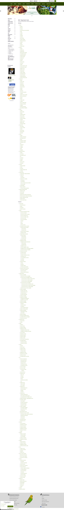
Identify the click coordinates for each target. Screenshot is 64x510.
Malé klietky (22, 312)
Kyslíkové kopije (22, 198)
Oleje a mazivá (22, 161)
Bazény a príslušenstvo (23, 481)
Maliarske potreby (22, 114)
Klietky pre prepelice (23, 433)
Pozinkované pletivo (24, 341)
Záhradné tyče (22, 51)
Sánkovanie (21, 485)
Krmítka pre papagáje (23, 295)
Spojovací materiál (22, 118)
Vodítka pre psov (22, 382)
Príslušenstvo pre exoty (23, 318)
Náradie (21, 26)
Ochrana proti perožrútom (24, 266)
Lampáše (21, 101)
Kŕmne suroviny (23, 224)
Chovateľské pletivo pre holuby (24, 356)
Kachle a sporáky (22, 127)
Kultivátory (21, 157)
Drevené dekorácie (23, 470)
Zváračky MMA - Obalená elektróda (25, 173)
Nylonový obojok (23, 389)
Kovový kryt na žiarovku (24, 269)
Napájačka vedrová (23, 245)
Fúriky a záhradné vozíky (23, 65)
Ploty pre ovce (22, 452)
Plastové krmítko (23, 235)
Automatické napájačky (24, 407)
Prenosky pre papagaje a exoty (24, 315)
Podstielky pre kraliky (23, 333)
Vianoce (21, 97)
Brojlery (21, 206)
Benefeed (22, 264)
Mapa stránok (44, 503)
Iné (21, 381)
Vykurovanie (28, 3)
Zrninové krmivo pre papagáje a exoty (26, 277)
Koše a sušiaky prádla (23, 102)
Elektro (32, 3)
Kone (21, 222)
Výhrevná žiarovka (23, 270)
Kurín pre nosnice (23, 253)
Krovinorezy (22, 153)
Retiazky (22, 390)
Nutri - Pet (22, 374)
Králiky (20, 323)
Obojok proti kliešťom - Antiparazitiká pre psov (26, 398)
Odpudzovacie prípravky (24, 415)
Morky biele (21, 207)
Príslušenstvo (22, 193)
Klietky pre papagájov (23, 310)
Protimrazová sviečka (12, 75)
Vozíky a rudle (22, 81)
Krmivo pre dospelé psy (23, 358)
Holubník (21, 345)
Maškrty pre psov (22, 373)
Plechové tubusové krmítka (25, 231)
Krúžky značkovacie (23, 293)
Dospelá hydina (24, 237)
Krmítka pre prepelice (23, 437)
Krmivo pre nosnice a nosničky (25, 214)
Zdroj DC (22, 176)
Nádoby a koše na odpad (23, 94)
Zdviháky (21, 35)
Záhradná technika (38, 3)
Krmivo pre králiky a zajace (24, 216)
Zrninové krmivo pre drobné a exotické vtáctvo (28, 278)
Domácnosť (20, 3)
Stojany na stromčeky (24, 462)
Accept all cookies (10, 506)
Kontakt (43, 498)
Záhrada (15, 3)
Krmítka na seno (22, 448)
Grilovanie (21, 63)
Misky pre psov (23, 410)
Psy (19, 357)
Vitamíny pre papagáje (23, 302)
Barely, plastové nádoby (23, 52)
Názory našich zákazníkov (45, 501)
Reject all (10, 508)
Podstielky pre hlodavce (23, 424)
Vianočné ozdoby (22, 464)
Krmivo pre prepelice (24, 219)
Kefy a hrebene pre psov (23, 411)
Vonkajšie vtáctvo (21, 319)
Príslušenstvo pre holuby (23, 353)
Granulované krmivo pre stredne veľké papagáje (28, 285)
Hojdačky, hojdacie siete (23, 169)
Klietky (21, 431)
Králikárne (21, 324)
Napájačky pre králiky (23, 328)
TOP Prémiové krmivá (24, 364)
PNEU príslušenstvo (23, 40)
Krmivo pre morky (23, 218)
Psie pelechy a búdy (23, 419)
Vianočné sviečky (22, 477)
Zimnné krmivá (22, 320)
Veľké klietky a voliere (24, 311)
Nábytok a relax (22, 68)
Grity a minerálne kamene (24, 307)
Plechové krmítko (23, 239)
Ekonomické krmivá (23, 360)
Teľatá (22, 223)
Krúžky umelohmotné (24, 294)
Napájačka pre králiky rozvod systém (26, 331)
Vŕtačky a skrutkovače (23, 136)
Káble (21, 148)
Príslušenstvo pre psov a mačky (24, 412)
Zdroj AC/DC (22, 177)
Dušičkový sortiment (11, 41)
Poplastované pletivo (24, 343)
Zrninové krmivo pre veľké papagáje (27, 281)
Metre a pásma (22, 115)
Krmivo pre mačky (22, 368)
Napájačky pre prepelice (23, 439)
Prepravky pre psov (22, 420)
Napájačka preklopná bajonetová (25, 241)
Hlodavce (12, 29)
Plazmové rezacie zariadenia (25, 188)
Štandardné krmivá (23, 361)
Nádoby (21, 88)
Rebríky (21, 80)
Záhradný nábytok (22, 165)
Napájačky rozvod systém (24, 299)
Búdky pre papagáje (23, 314)
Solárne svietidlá (22, 72)
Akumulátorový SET (23, 138)
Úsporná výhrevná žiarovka (25, 272)
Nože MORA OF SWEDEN (23, 107)
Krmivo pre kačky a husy (24, 215)
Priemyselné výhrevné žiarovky (24, 268)
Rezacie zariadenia (22, 186)
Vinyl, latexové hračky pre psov (25, 395)
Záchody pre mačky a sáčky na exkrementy (27, 414)
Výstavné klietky (23, 435)
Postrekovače (22, 57)
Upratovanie (22, 84)
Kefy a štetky (22, 126)
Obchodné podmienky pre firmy (14, 498)
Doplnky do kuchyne (23, 106)
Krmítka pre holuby (23, 349)
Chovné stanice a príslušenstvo (24, 339)
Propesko (22, 377)
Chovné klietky (23, 436)
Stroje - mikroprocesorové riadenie (26, 182)
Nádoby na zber (22, 69)
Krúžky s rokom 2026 (24, 290)
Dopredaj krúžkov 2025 (24, 291)
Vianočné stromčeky (23, 460)
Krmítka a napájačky (23, 406)
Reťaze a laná (22, 122)
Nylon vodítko (23, 383)
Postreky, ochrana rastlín (23, 77)
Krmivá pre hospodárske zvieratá (24, 211)
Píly (20, 143)
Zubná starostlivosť (23, 403)
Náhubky (22, 391)
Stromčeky (22, 461)
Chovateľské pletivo (23, 340)
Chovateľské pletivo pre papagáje (25, 316)
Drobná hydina (24, 228)
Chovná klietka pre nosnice (25, 257)
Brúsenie (21, 27)
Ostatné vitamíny (23, 265)
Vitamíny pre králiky (23, 335)
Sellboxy (20, 487)
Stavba (24, 3)
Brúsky (21, 139)
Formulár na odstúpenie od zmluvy (14, 503)
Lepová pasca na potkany (23, 457)
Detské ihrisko (22, 483)
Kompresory (22, 144)
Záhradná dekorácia (23, 76)
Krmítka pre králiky (22, 327)
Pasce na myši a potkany (22, 453)
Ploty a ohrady (22, 61)
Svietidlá (21, 147)
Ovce (12, 33)
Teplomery (21, 90)
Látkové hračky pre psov (24, 394)
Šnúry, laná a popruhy (23, 92)
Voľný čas (43, 3)
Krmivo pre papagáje (23, 274)
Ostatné (21, 34)
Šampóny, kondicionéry (24, 402)
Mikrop (22, 262)
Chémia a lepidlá (22, 39)
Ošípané (22, 220)
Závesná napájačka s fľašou (25, 247)
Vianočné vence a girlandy (24, 465)
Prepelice (20, 432)
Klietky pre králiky (22, 337)
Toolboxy (21, 36)
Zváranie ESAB (48, 3)
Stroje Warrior (23, 181)
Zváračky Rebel (22, 185)
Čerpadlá (21, 159)
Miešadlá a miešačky (23, 140)
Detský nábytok (22, 482)
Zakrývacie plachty (22, 55)
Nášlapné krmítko (23, 232)
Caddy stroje (22, 180)
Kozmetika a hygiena (23, 399)
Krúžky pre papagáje (23, 289)
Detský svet (20, 478)
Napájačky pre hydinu (23, 240)
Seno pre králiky (22, 332)
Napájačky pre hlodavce (23, 428)
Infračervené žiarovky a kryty (24, 445)
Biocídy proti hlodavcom (23, 454)
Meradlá (21, 42)
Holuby (20, 344)
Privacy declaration (16, 508)
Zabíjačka (21, 105)
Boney (22, 378)
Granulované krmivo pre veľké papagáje (27, 286)
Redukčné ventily (22, 190)
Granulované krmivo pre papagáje (25, 282)
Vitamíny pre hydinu (23, 261)
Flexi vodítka (23, 385)
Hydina (20, 210)
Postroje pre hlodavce (23, 429)
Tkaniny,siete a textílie (23, 67)
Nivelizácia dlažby (22, 123)
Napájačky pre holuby (23, 352)
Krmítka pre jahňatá (23, 449)
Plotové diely (23, 416)
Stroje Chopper (23, 184)
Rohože (21, 98)
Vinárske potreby (22, 56)
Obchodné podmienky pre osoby (14, 496)
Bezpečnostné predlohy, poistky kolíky (25, 194)
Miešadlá (21, 119)
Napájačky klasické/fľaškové (25, 298)
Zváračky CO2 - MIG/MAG (23, 178)
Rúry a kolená (22, 130)
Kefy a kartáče (22, 38)
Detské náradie (22, 479)
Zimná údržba (22, 85)
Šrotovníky (22, 260)
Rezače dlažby (22, 111)
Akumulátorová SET (23, 155)
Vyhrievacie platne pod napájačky (25, 249)
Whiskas (23, 370)
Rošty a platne (22, 131)
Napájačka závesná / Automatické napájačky (27, 248)
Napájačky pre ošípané (23, 444)
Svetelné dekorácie (23, 469)
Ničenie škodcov (22, 86)
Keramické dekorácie (24, 473)
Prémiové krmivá (23, 362)
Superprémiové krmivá (24, 365)
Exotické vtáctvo (21, 273)
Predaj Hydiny (21, 203)
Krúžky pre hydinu (23, 252)
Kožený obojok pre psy (24, 387)
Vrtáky (21, 31)
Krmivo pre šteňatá (22, 366)
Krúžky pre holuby (22, 348)
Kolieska (21, 44)
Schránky (21, 93)
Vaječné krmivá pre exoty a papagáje (26, 287)
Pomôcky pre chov (23, 256)
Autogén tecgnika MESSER (23, 189)
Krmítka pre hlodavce (23, 427)
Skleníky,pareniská (22, 73)
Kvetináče (21, 59)
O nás (42, 496)
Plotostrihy (21, 163)
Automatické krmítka (24, 408)
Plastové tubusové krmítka (24, 227)
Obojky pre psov (22, 386)
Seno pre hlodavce (22, 423)
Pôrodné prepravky (22, 441)
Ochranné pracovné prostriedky (24, 30)
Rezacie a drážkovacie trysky (24, 197)
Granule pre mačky (23, 369)
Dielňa (12, 3)
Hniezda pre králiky (23, 336)
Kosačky (21, 160)
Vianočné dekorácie (23, 466)
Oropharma (22, 306)
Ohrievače (21, 132)
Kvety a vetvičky (23, 474)
